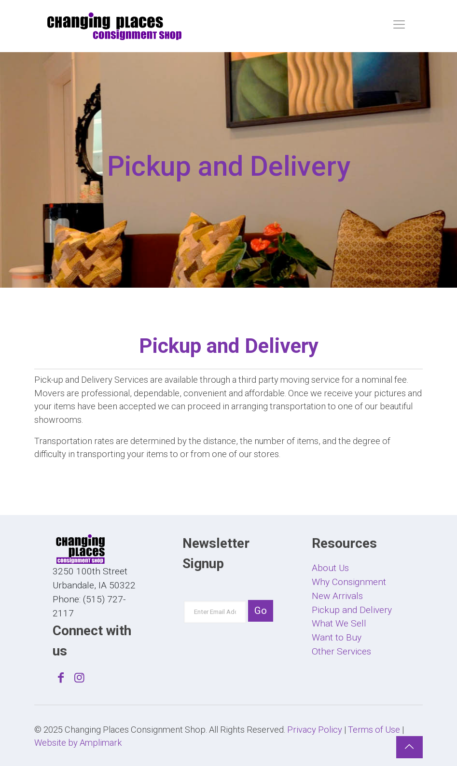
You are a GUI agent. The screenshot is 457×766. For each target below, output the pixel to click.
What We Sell (339, 623)
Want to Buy (336, 637)
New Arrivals (337, 595)
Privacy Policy (314, 729)
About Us (330, 567)
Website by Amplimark (78, 743)
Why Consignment (349, 581)
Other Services (341, 651)
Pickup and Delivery (352, 609)
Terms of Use (374, 729)
